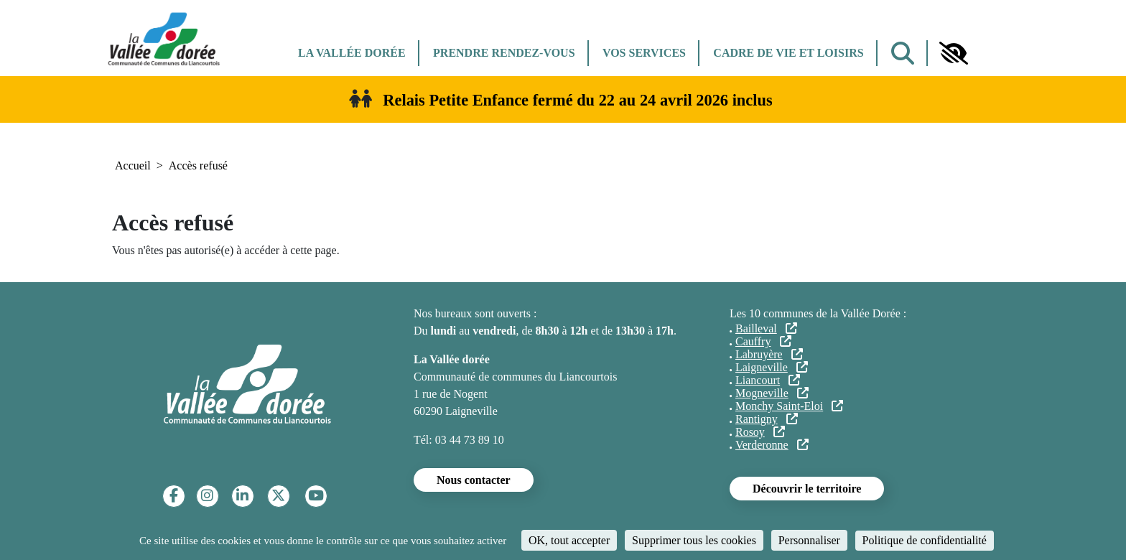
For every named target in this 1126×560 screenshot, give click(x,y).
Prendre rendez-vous (503, 53)
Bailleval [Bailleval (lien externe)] (766, 328)
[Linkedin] (242, 495)
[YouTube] (316, 495)
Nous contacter (474, 480)
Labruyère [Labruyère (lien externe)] (769, 354)
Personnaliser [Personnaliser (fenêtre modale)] (809, 540)
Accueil (133, 165)
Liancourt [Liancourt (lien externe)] (767, 380)
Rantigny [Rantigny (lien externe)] (766, 419)
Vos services (644, 53)
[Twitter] (278, 495)
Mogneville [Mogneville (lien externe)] (772, 393)
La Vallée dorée (352, 53)
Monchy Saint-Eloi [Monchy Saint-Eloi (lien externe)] (789, 406)
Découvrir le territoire (807, 488)
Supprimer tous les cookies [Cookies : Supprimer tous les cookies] (694, 540)
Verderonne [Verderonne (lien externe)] (772, 445)
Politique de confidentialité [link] (924, 540)
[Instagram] (207, 495)
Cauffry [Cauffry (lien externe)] (763, 341)
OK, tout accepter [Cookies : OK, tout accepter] (569, 540)
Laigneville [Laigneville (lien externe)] (771, 367)
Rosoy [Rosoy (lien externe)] (760, 432)
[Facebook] (174, 495)
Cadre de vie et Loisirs (788, 53)
